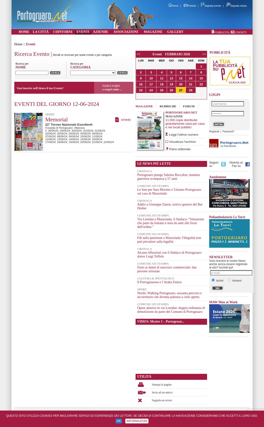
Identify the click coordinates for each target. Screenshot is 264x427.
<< (138, 54)
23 (140, 90)
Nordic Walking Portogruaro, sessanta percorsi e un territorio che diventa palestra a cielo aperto (169, 295)
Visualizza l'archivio (182, 142)
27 (180, 90)
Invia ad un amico (162, 392)
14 (190, 78)
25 (161, 90)
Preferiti (190, 6)
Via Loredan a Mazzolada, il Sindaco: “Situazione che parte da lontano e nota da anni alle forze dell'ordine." (170, 223)
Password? (228, 131)
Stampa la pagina (162, 384)
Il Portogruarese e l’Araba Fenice (159, 282)
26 (171, 90)
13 (180, 78)
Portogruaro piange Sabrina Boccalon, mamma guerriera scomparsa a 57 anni (168, 176)
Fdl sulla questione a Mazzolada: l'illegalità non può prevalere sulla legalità (169, 239)
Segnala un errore (162, 400)
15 (201, 78)
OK (119, 421)
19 (171, 84)
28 (190, 90)
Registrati (214, 131)
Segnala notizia (236, 6)
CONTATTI (241, 32)
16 (140, 84)
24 (151, 90)
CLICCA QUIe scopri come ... (112, 87)
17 (151, 84)
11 (161, 78)
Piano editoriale (179, 149)
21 (190, 84)
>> (204, 54)
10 (151, 78)
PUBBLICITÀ (222, 32)
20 (180, 84)
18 (161, 84)
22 (201, 84)
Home (173, 6)
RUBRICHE (168, 106)
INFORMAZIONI (137, 421)
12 (171, 78)
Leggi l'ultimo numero (183, 134)
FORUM (189, 106)
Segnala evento (211, 6)
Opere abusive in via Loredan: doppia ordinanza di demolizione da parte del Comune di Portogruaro (171, 310)
